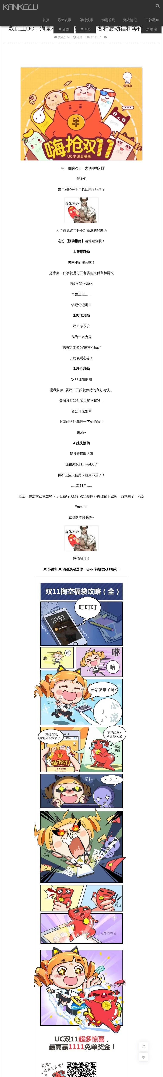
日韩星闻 (152, 21)
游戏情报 (130, 21)
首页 (47, 21)
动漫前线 (109, 21)
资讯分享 (64, 37)
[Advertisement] (81, 56)
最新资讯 (65, 21)
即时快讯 (87, 21)
